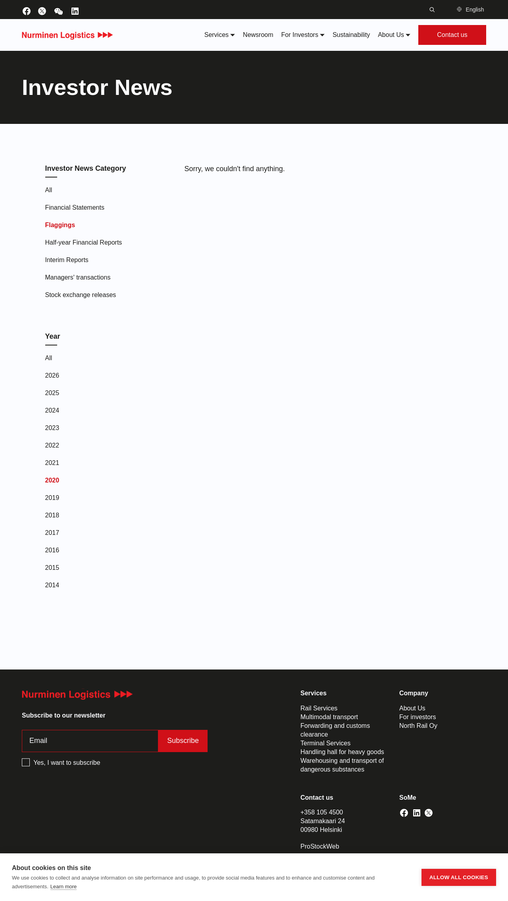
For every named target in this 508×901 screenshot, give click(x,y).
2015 (52, 567)
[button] (471, 9)
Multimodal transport (329, 717)
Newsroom (258, 34)
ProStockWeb (319, 846)
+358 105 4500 (321, 812)
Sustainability (351, 34)
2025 (52, 393)
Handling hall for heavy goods (342, 752)
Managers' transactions (78, 277)
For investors (417, 717)
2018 (52, 515)
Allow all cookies (458, 877)
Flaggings (60, 225)
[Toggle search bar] (432, 9)
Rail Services (318, 708)
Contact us (452, 34)
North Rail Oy (418, 725)
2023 (52, 427)
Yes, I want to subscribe (66, 762)
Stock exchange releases (80, 294)
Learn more (63, 886)
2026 (52, 375)
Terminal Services (325, 743)
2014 (52, 585)
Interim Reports (67, 260)
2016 (52, 550)
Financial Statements (74, 207)
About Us (412, 708)
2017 (52, 532)
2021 (52, 462)
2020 (52, 480)
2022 (52, 445)
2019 (52, 497)
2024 (52, 410)
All (48, 190)
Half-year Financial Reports (83, 242)
